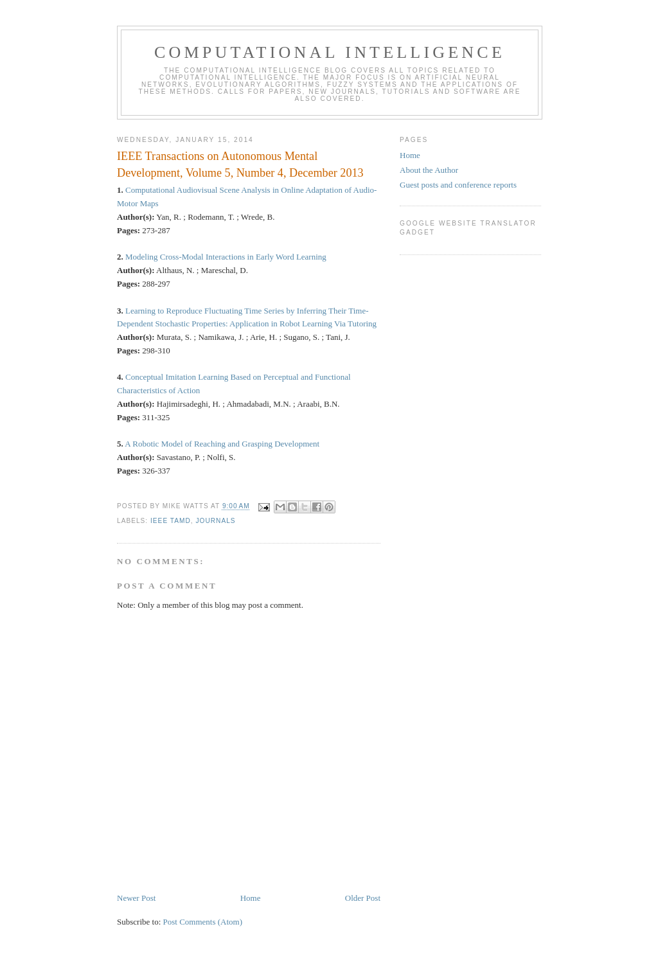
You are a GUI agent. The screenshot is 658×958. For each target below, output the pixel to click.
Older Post (362, 898)
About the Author (429, 170)
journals (215, 520)
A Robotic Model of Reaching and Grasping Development (222, 443)
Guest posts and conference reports (458, 185)
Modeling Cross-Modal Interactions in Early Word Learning (225, 257)
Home (250, 898)
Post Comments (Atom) (203, 922)
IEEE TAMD (170, 520)
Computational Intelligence (329, 52)
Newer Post (136, 898)
